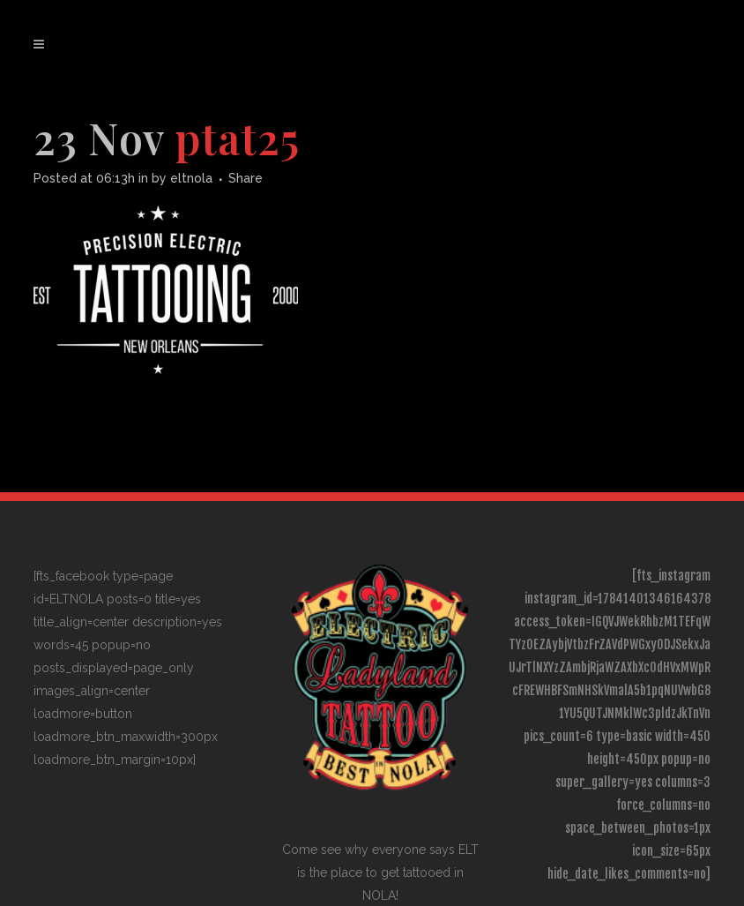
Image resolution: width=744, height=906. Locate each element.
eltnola (191, 178)
